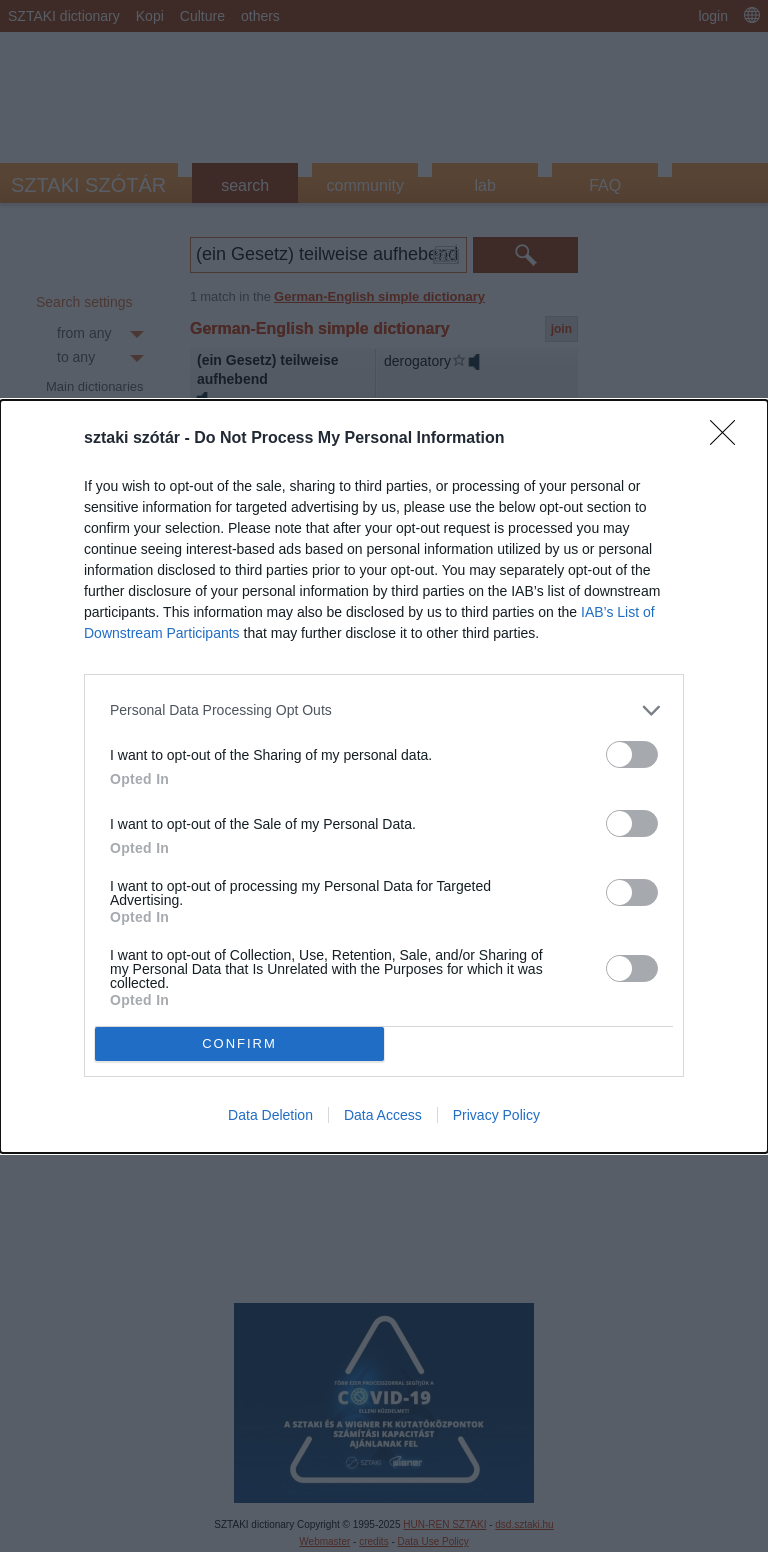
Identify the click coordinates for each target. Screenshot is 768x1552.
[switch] (632, 754)
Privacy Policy (496, 1115)
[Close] (729, 439)
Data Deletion (270, 1115)
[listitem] (384, 710)
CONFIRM (239, 1042)
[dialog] (384, 776)
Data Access (383, 1115)
